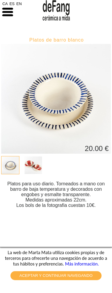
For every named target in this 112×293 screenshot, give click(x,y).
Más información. (82, 264)
